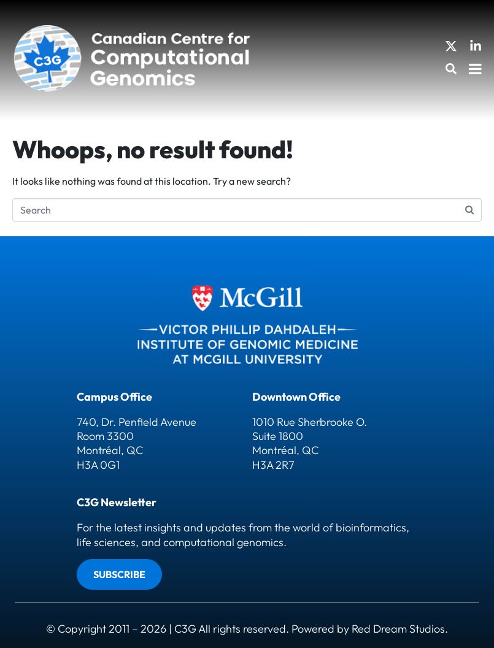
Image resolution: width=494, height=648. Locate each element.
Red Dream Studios (398, 629)
